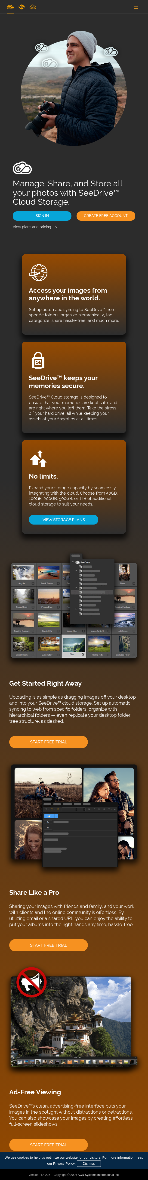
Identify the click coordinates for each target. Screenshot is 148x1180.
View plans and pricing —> (35, 227)
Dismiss (89, 1163)
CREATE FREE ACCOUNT (106, 216)
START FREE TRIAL (48, 741)
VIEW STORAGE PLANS (64, 519)
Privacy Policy (64, 1163)
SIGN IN (42, 216)
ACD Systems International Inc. (99, 1175)
